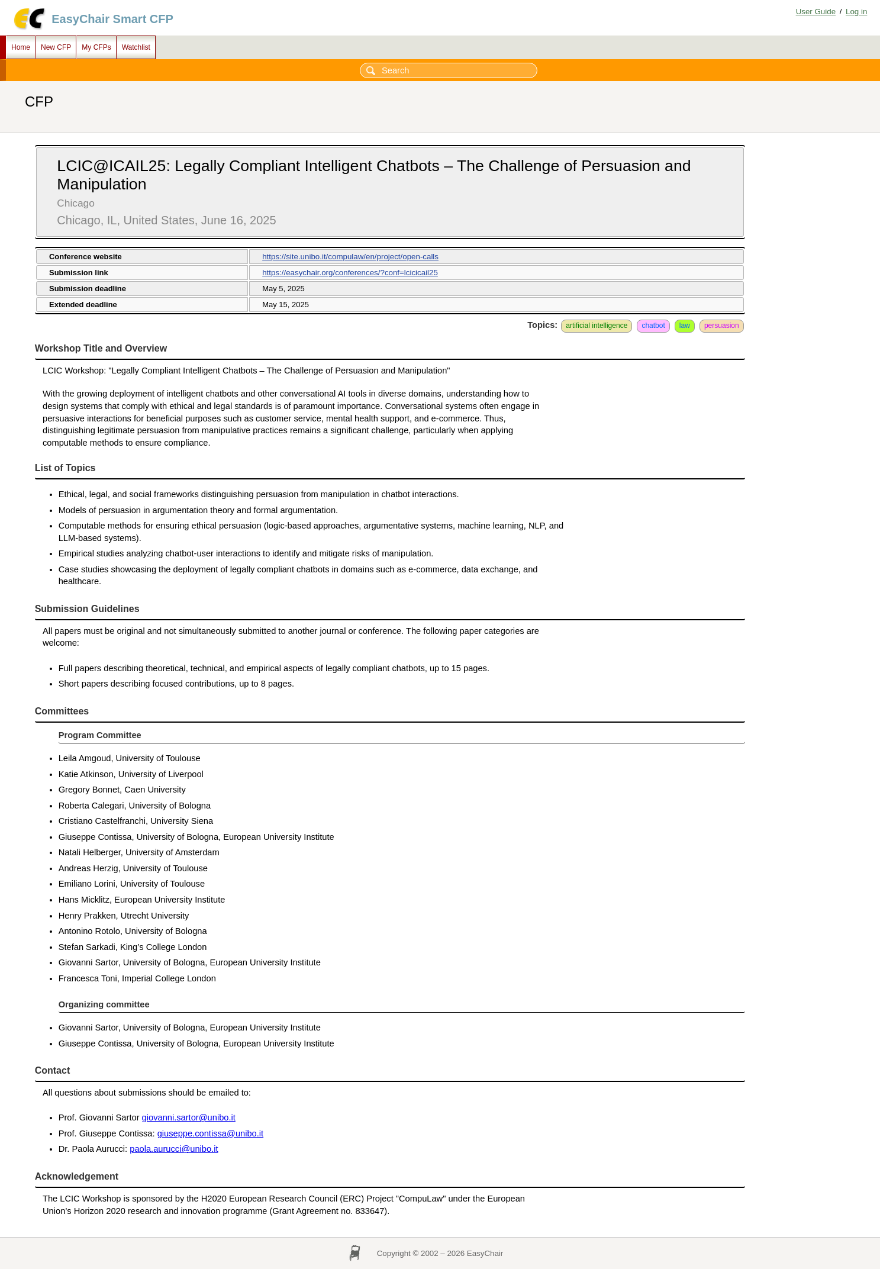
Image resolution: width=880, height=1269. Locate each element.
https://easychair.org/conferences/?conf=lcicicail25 (350, 272)
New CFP (56, 47)
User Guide (816, 11)
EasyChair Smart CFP (112, 18)
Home (20, 47)
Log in (856, 11)
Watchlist (136, 47)
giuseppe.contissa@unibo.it (210, 1133)
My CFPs (96, 47)
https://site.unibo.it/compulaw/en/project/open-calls (350, 256)
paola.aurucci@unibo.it (174, 1149)
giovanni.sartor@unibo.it (189, 1117)
